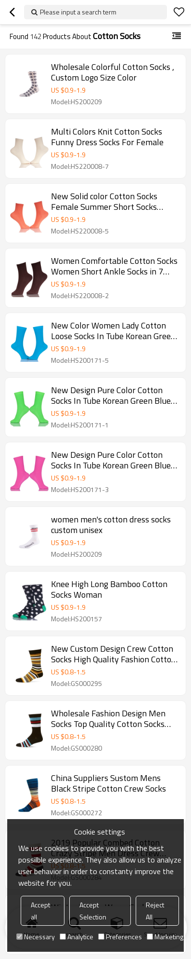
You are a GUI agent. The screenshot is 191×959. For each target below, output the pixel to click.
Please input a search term (78, 12)
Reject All (155, 911)
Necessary (35, 937)
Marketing (165, 937)
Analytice (76, 937)
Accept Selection (92, 911)
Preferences (120, 937)
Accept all (40, 911)
